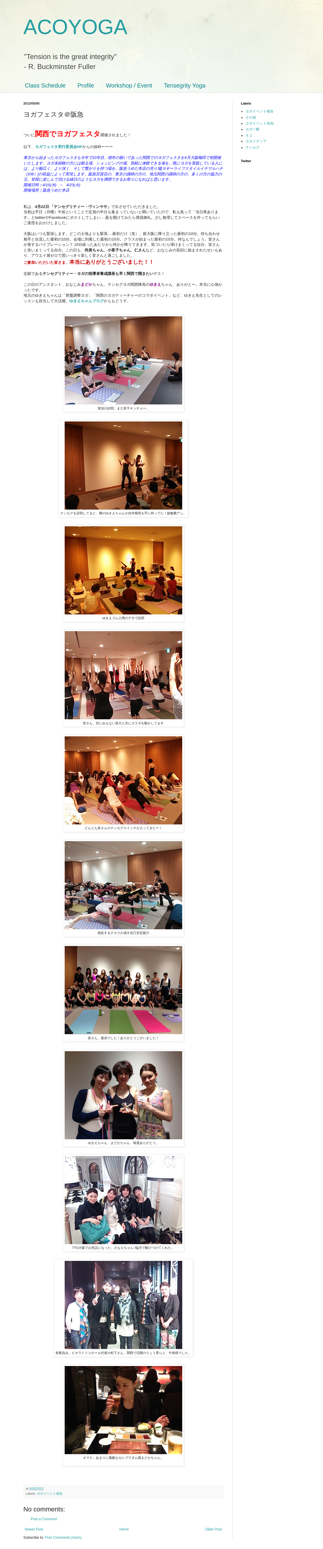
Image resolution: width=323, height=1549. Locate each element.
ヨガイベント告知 (259, 123)
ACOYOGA (76, 27)
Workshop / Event (129, 85)
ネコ (248, 135)
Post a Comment (44, 1519)
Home (124, 1529)
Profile (85, 85)
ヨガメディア (256, 141)
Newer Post (34, 1529)
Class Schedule (45, 85)
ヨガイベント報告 (50, 1493)
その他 (250, 117)
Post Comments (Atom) (63, 1537)
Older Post (213, 1529)
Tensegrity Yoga (184, 85)
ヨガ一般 (252, 129)
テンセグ (252, 147)
